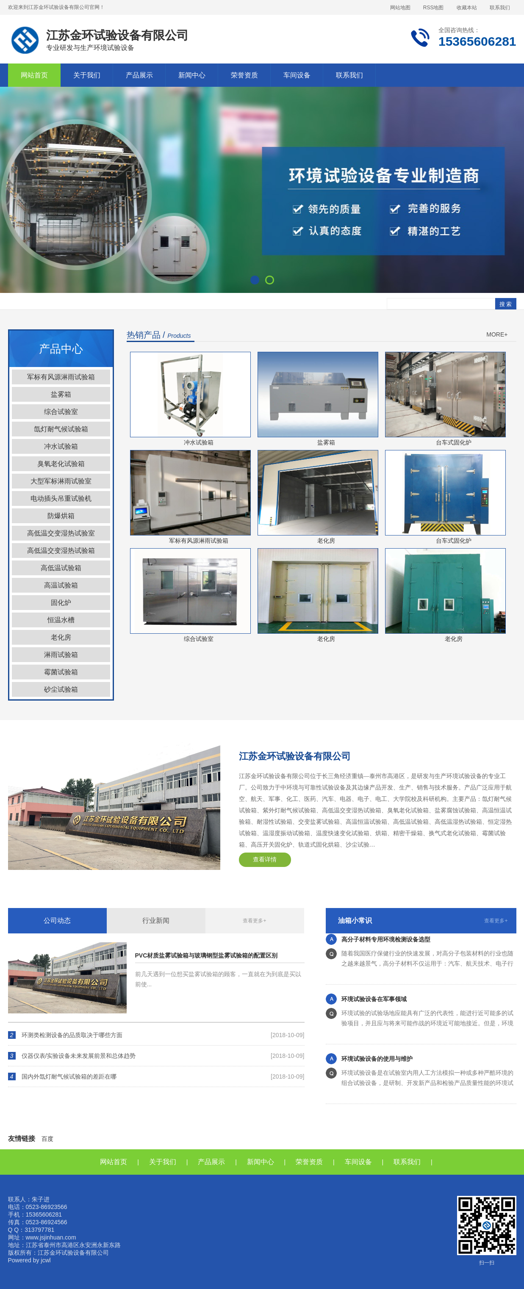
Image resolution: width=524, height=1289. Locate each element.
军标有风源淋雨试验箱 (198, 540)
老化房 (326, 540)
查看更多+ (254, 921)
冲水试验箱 (198, 442)
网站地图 (400, 8)
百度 (47, 1138)
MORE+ (496, 334)
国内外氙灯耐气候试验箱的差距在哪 (69, 1076)
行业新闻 (155, 920)
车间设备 (297, 75)
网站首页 (34, 75)
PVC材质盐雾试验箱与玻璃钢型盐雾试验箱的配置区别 (198, 955)
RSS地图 (433, 8)
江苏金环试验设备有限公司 (295, 756)
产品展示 (139, 75)
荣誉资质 (244, 75)
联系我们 (500, 8)
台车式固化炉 (453, 442)
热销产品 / (159, 335)
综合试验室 (198, 638)
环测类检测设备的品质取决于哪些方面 (72, 1035)
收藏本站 (467, 8)
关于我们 (86, 75)
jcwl (45, 1260)
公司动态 (57, 920)
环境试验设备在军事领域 (374, 1000)
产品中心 (61, 348)
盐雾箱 (326, 442)
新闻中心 (191, 75)
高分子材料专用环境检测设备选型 (385, 940)
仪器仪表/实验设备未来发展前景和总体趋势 (79, 1055)
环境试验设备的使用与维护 (377, 1060)
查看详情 (265, 859)
